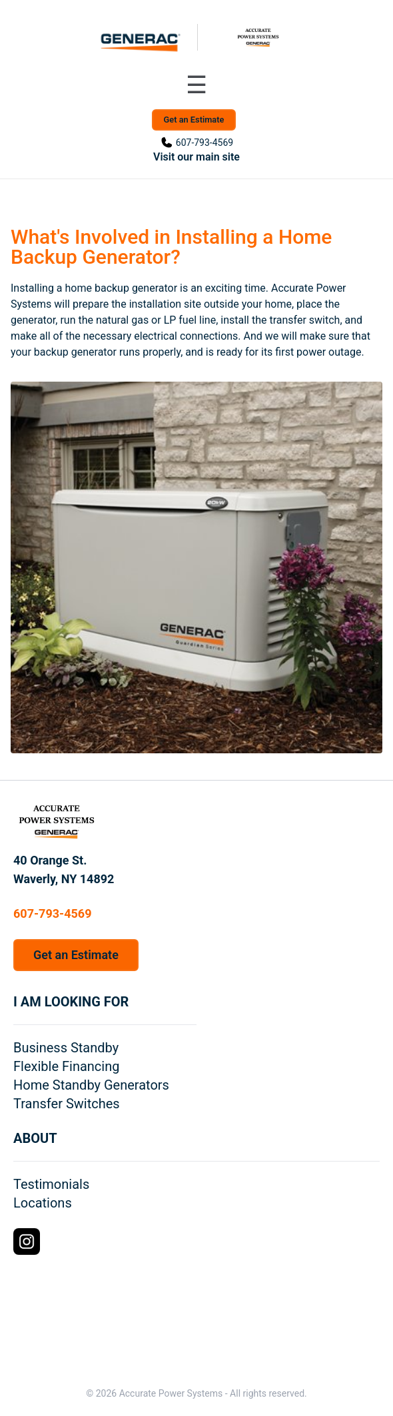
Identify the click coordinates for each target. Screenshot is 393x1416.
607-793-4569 (204, 142)
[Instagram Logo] (26, 1241)
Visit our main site (196, 157)
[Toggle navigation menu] (196, 85)
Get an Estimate (194, 120)
